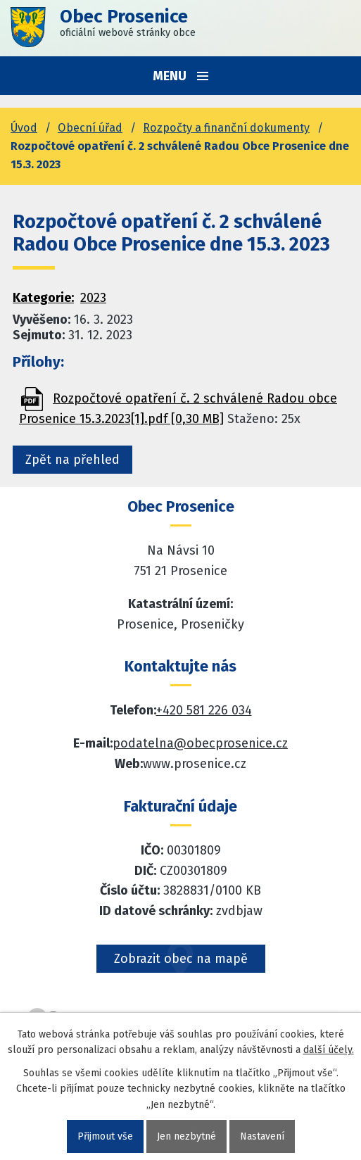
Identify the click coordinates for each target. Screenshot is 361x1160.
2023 (93, 297)
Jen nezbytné (186, 1136)
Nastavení (262, 1136)
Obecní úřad (90, 127)
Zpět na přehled (72, 459)
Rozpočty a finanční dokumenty (226, 127)
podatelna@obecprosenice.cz (200, 743)
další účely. (328, 1050)
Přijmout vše (105, 1136)
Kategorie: (43, 297)
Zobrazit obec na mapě (181, 958)
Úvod (24, 127)
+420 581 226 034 (204, 710)
